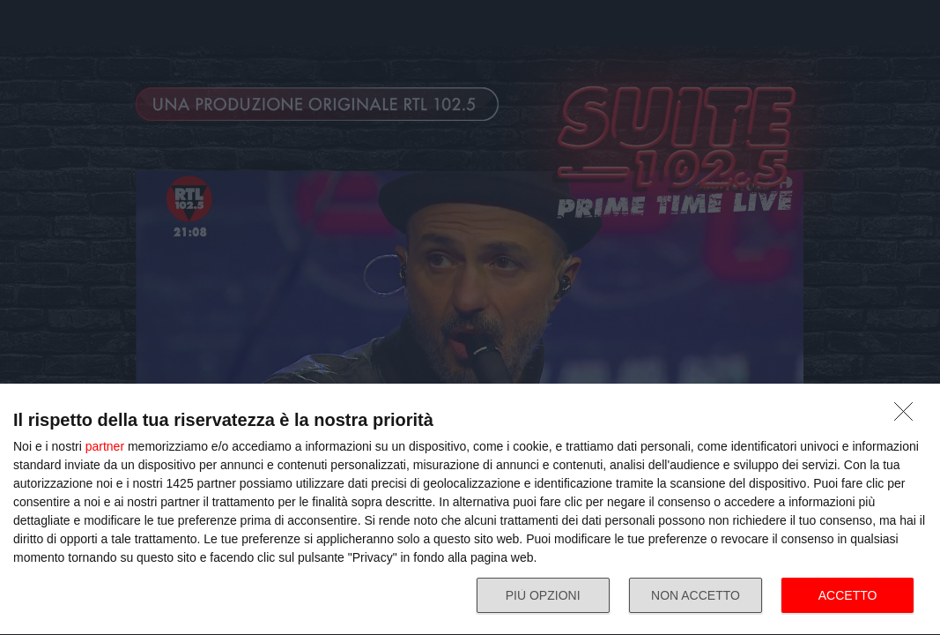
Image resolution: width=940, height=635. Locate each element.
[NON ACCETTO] (908, 416)
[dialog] (470, 510)
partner (104, 446)
